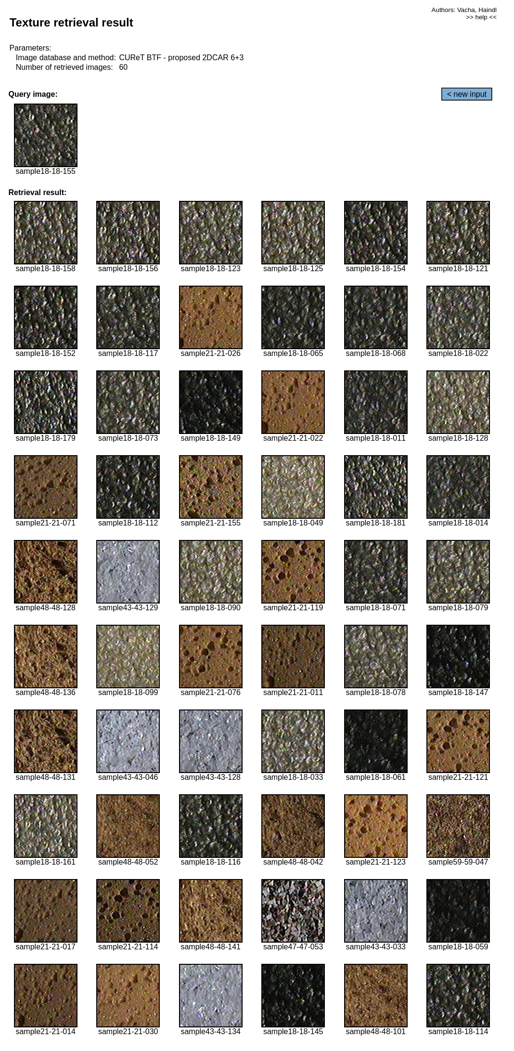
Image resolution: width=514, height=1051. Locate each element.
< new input (467, 94)
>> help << (481, 17)
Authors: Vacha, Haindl (464, 9)
